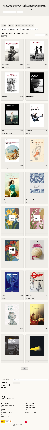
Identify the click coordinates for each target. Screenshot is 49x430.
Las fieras (28, 64)
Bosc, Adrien (28, 99)
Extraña (3, 295)
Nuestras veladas (29, 328)
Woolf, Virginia (4, 266)
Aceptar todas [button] (5, 11)
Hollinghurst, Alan (29, 331)
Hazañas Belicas (29, 295)
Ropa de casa (4, 96)
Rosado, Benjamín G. (5, 67)
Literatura (11, 25)
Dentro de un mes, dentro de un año (32, 199)
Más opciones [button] (19, 11)
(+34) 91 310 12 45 (5, 416)
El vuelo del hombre (5, 64)
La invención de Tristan (30, 96)
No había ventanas (29, 358)
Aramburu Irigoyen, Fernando (7, 133)
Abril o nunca (4, 165)
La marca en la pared (5, 328)
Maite (3, 130)
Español (4, 25)
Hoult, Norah (28, 361)
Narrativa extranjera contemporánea (29, 29)
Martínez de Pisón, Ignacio (6, 99)
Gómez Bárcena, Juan (6, 168)
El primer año (28, 165)
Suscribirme (16, 383)
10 (24, 368)
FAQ (26, 409)
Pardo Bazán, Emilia (29, 266)
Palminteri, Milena (5, 202)
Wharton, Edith (4, 234)
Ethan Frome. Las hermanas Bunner (8, 231)
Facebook (34, 412)
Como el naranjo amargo (6, 199)
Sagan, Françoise (29, 202)
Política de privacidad (30, 407)
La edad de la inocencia (30, 231)
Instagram (27, 412)
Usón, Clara (28, 67)
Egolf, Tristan (28, 133)
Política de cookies (29, 405)
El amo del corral (29, 130)
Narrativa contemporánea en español (25, 25)
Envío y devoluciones (30, 403)
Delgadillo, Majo (4, 361)
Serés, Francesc (29, 168)
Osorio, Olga (4, 298)
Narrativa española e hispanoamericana (10, 29)
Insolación (28, 264)
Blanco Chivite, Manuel (30, 298)
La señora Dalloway (5, 264)
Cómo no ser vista (5, 358)
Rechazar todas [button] (12, 11)
